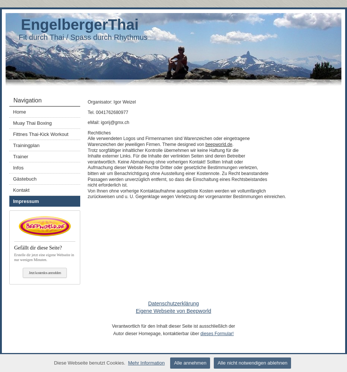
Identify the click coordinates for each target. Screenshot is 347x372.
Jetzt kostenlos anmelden (45, 272)
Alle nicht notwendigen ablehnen (252, 363)
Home (19, 112)
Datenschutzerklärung (173, 303)
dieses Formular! (217, 333)
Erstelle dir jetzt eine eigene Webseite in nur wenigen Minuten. (44, 251)
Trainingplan (26, 145)
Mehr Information (146, 363)
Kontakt (21, 190)
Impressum (26, 201)
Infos (18, 168)
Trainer (20, 156)
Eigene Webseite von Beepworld (173, 311)
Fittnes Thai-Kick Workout (40, 134)
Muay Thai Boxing (32, 123)
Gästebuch (25, 179)
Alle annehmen (190, 363)
